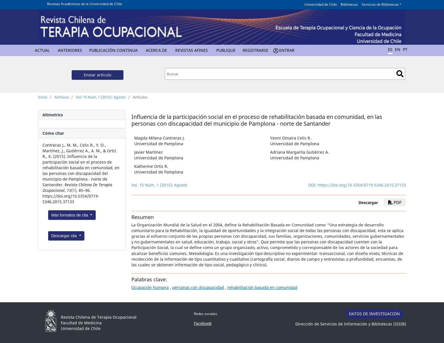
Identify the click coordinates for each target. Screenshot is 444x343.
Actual (42, 50)
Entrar (286, 50)
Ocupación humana (150, 287)
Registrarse (255, 50)
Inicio (42, 97)
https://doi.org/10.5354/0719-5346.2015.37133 (362, 185)
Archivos (61, 97)
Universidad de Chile (320, 4)
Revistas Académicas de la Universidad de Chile (84, 3)
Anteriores (70, 50)
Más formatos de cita (70, 215)
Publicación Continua (113, 50)
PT (405, 49)
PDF (395, 202)
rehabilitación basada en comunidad (262, 287)
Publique (226, 50)
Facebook (203, 323)
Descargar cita (64, 235)
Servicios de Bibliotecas (380, 4)
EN (397, 49)
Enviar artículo (97, 75)
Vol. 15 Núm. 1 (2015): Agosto (101, 97)
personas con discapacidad (198, 287)
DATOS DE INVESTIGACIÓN (374, 313)
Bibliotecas (349, 4)
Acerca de (156, 50)
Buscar (400, 73)
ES (390, 49)
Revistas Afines (191, 50)
